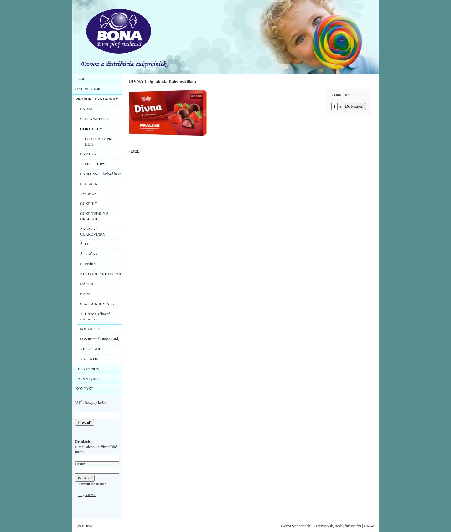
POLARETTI (90, 329)
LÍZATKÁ (88, 154)
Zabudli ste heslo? (92, 484)
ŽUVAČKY (89, 254)
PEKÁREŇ (88, 184)
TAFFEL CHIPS (92, 164)
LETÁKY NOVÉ (88, 369)
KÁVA (85, 294)
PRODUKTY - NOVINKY (96, 99)
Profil (79, 79)
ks (336, 106)
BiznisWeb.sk (322, 526)
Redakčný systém (348, 526)
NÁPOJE (87, 284)
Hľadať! (84, 422)
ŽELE (84, 244)
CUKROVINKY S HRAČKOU (94, 216)
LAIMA (86, 109)
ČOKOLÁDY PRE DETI (99, 141)
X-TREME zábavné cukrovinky (95, 316)
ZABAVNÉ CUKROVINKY (93, 232)
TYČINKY (88, 194)
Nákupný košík (90, 402)
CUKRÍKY (88, 204)
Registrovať (87, 495)
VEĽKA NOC (90, 349)
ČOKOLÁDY (91, 129)
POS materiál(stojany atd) (99, 339)
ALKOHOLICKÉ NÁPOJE (101, 274)
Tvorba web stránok (295, 526)
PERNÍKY (88, 264)
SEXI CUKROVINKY (97, 304)
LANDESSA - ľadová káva (100, 174)
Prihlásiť (369, 526)
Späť (135, 151)
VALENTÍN (89, 359)
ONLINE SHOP (87, 89)
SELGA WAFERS (94, 119)
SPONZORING (87, 379)
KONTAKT (84, 388)
